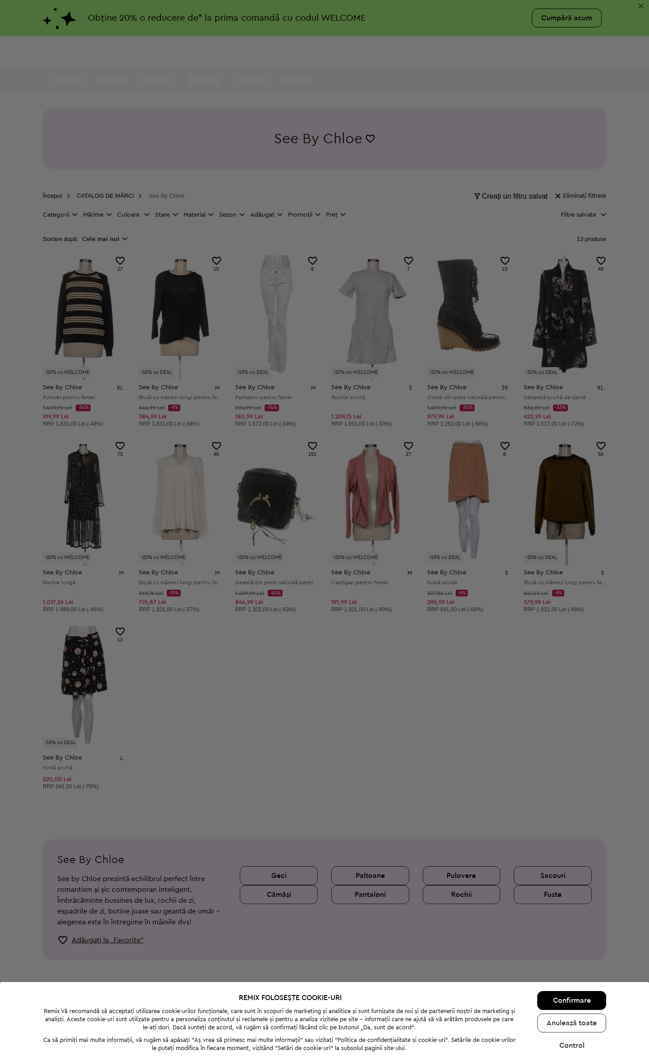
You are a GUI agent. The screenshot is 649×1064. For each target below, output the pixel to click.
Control (572, 1005)
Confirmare (572, 960)
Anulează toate (572, 983)
